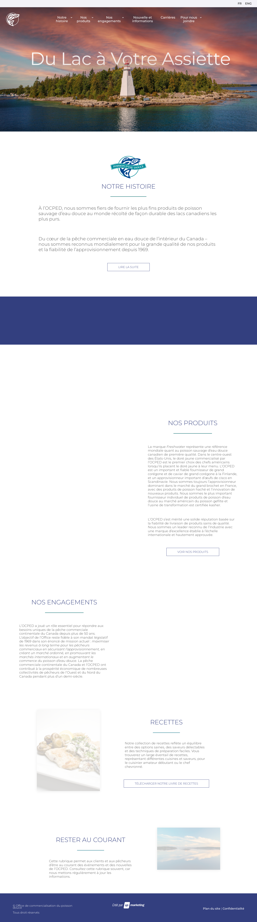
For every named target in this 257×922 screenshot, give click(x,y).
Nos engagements (109, 19)
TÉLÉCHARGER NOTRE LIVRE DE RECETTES (166, 783)
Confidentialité (233, 908)
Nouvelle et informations (142, 19)
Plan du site (211, 908)
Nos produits (83, 19)
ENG (248, 3)
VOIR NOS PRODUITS (192, 552)
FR (240, 3)
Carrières (168, 17)
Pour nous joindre (188, 19)
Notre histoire (62, 19)
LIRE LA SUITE (128, 267)
